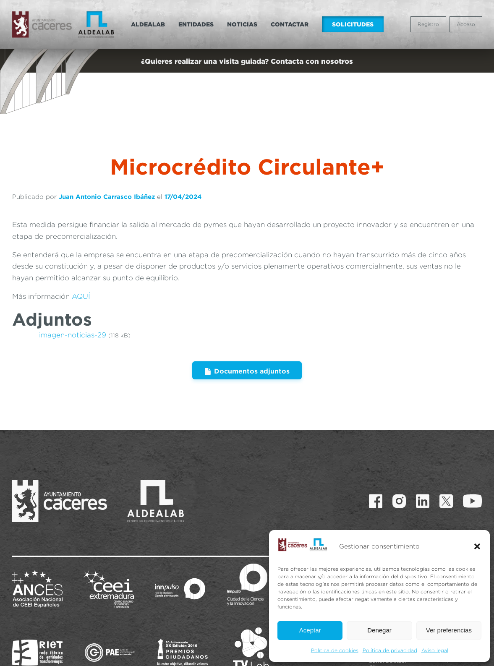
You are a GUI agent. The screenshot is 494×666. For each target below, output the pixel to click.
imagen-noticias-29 (72, 301)
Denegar (379, 630)
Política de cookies (334, 650)
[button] (477, 546)
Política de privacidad (390, 650)
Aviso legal (434, 650)
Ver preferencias (449, 630)
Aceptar (310, 630)
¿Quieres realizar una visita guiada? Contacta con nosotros (247, 61)
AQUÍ (81, 262)
